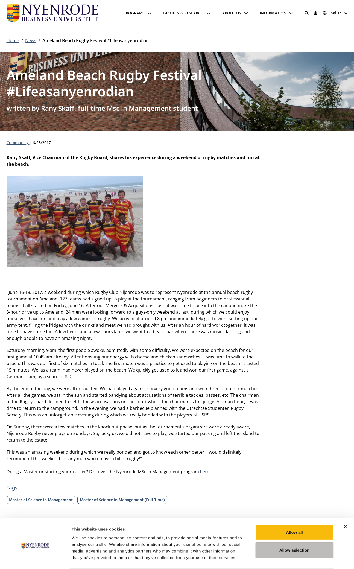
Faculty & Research (183, 13)
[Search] (306, 13)
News (30, 40)
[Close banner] (345, 505)
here (204, 472)
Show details (287, 558)
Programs (134, 13)
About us (231, 13)
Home (13, 40)
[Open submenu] (149, 13)
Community (18, 142)
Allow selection (294, 529)
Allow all (294, 511)
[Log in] (315, 13)
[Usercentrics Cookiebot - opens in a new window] (35, 558)
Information (273, 13)
